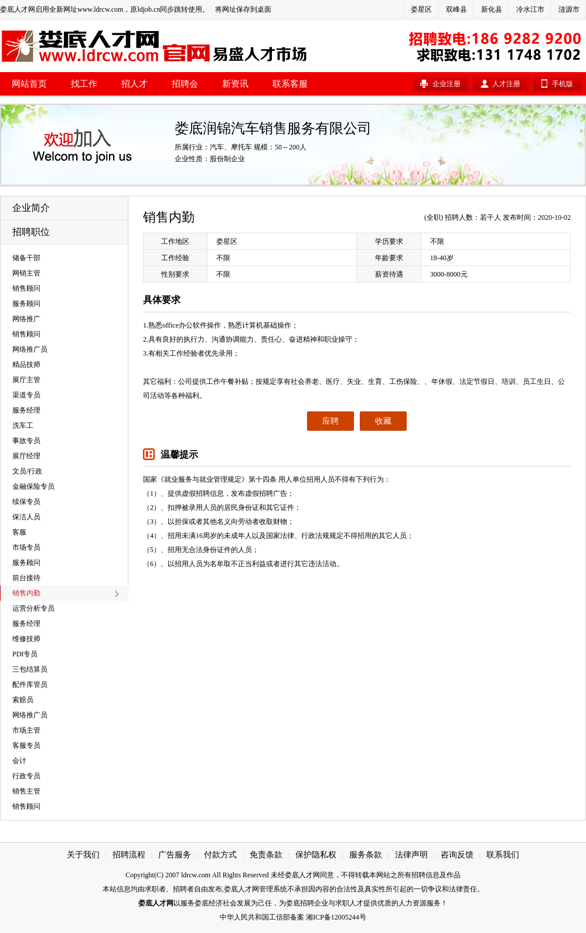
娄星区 (421, 9)
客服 (19, 532)
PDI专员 (25, 654)
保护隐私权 (315, 854)
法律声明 (411, 854)
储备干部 (26, 258)
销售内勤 (26, 593)
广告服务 (174, 854)
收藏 (383, 421)
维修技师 (26, 639)
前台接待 (26, 578)
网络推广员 (29, 349)
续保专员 (26, 502)
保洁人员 (26, 517)
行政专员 (26, 776)
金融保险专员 (33, 486)
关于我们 (83, 854)
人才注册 (506, 84)
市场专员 (26, 547)
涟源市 (569, 9)
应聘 (330, 421)
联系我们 (502, 854)
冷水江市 (530, 9)
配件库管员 (29, 684)
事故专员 (26, 441)
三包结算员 (29, 669)
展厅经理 (26, 456)
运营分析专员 (33, 608)
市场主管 (26, 730)
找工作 (84, 83)
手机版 (562, 84)
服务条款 (365, 854)
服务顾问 (26, 303)
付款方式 (220, 854)
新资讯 (235, 83)
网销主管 (26, 273)
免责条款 (266, 854)
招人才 (134, 83)
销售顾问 (26, 288)
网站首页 (29, 83)
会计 (19, 761)
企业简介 (31, 208)
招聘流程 (129, 854)
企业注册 (446, 84)
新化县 (491, 9)
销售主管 (26, 791)
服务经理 (26, 410)
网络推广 (26, 319)
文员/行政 (27, 471)
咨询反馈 (457, 854)
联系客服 (290, 83)
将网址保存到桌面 (243, 9)
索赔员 (22, 700)
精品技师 (26, 364)
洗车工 (22, 425)
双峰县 (456, 9)
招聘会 (185, 83)
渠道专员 (26, 395)
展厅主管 (26, 380)
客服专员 (26, 745)
